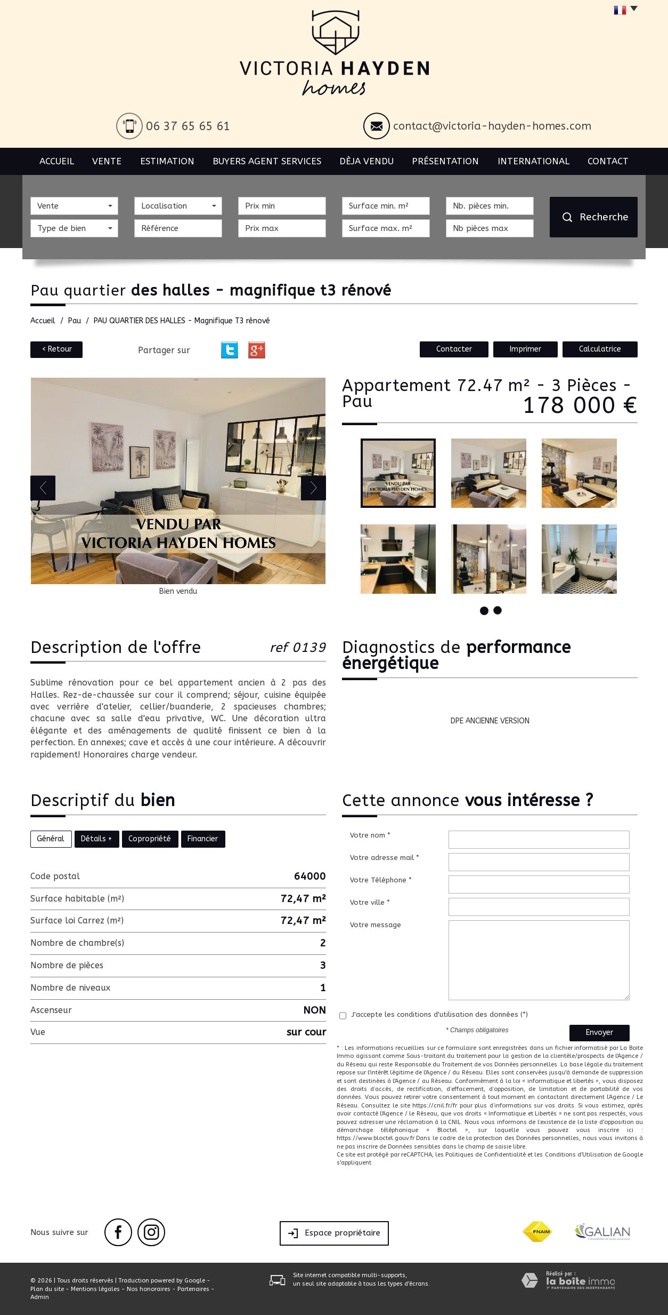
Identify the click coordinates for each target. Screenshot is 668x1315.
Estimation (167, 161)
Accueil (56, 161)
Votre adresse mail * (384, 858)
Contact (608, 161)
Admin (39, 1297)
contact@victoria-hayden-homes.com (492, 126)
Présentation (445, 161)
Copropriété (149, 838)
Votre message (375, 925)
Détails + (96, 838)
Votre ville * (370, 902)
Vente (106, 161)
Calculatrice (600, 349)
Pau (74, 320)
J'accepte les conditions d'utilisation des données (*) (440, 1014)
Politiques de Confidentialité (485, 1154)
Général (50, 838)
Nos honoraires (148, 1289)
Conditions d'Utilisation (578, 1154)
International (533, 161)
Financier (203, 838)
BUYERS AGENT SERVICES (267, 161)
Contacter (454, 349)
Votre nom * (370, 835)
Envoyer (599, 1032)
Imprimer (525, 349)
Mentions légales (95, 1289)
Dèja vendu (366, 161)
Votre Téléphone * (381, 880)
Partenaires (193, 1289)
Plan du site (47, 1289)
